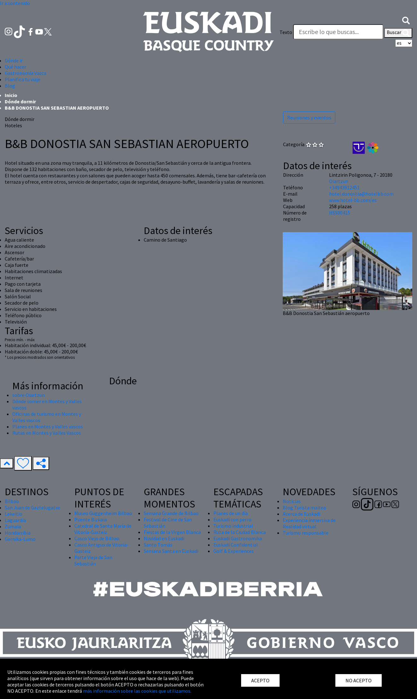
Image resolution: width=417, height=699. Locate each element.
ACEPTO (260, 680)
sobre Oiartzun (28, 395)
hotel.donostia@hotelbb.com (361, 194)
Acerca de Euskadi (301, 514)
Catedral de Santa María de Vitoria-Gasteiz (102, 529)
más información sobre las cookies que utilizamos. (137, 691)
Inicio (11, 95)
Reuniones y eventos (309, 117)
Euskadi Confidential (235, 544)
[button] (406, 20)
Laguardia (15, 520)
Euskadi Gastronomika (237, 538)
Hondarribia (18, 533)
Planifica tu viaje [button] (22, 79)
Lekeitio (13, 514)
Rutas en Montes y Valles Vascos (46, 433)
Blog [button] (10, 86)
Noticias (292, 501)
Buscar (398, 33)
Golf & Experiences (233, 551)
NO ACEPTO (358, 680)
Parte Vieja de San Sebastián (93, 560)
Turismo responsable (305, 533)
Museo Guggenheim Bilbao (103, 513)
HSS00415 (339, 212)
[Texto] (338, 31)
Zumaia (13, 526)
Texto (286, 32)
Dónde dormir (20, 101)
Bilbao (12, 501)
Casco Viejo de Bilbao (96, 538)
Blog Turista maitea (304, 507)
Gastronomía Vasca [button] (25, 73)
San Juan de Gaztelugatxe (32, 507)
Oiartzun (338, 181)
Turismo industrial (233, 526)
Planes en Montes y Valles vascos (47, 426)
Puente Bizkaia (90, 519)
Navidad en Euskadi (164, 538)
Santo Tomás (158, 544)
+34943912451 (344, 187)
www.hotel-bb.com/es (353, 200)
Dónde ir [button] (14, 60)
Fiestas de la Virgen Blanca (172, 532)
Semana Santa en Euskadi (171, 551)
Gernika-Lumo (20, 539)
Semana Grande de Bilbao (171, 513)
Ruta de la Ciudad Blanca (239, 532)
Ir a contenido (15, 3)
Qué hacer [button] (15, 67)
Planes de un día (230, 513)
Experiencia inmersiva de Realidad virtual (309, 523)
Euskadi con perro (232, 519)
